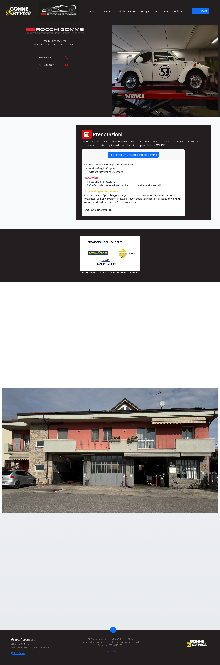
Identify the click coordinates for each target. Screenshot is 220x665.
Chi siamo (105, 11)
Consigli (144, 11)
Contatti (177, 11)
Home (91, 11)
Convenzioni (161, 11)
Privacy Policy (110, 650)
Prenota (200, 11)
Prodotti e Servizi (125, 11)
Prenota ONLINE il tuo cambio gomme (133, 154)
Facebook (18, 653)
